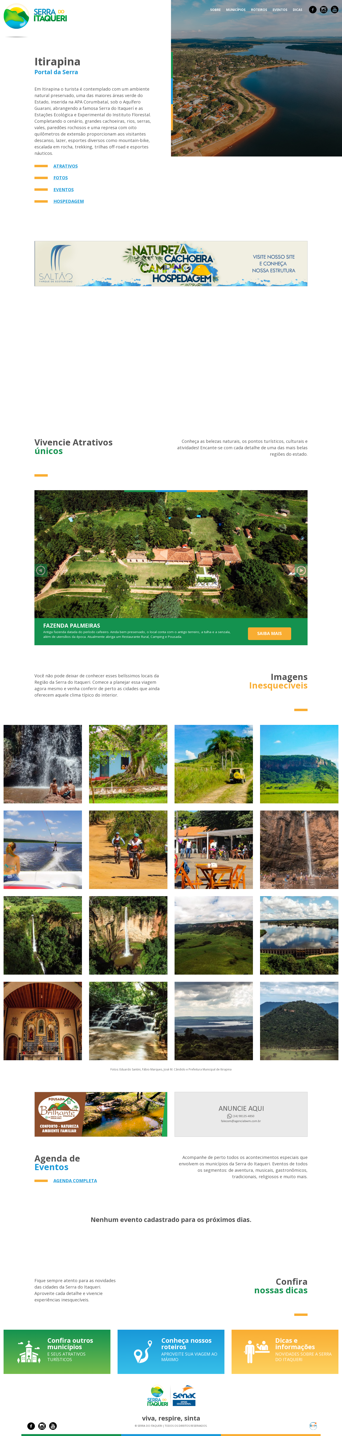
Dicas (297, 10)
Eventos (280, 10)
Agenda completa (75, 1180)
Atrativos (65, 166)
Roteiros (259, 10)
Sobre (215, 10)
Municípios (236, 10)
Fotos (60, 178)
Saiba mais (269, 633)
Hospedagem (68, 201)
